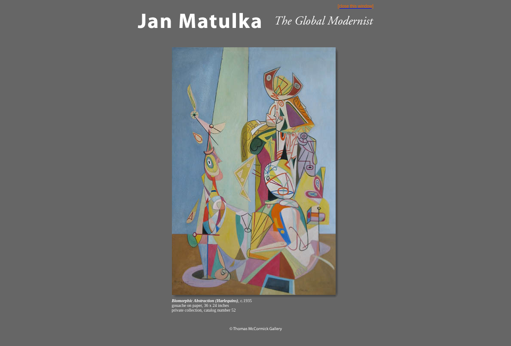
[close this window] (355, 6)
